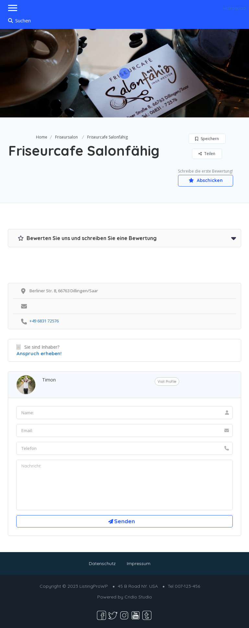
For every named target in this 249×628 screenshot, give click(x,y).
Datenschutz (102, 563)
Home (41, 137)
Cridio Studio (138, 597)
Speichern (207, 138)
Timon (49, 380)
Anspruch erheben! (39, 353)
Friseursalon (66, 137)
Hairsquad (234, 8)
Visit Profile (167, 381)
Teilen (206, 153)
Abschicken (206, 180)
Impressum (138, 563)
